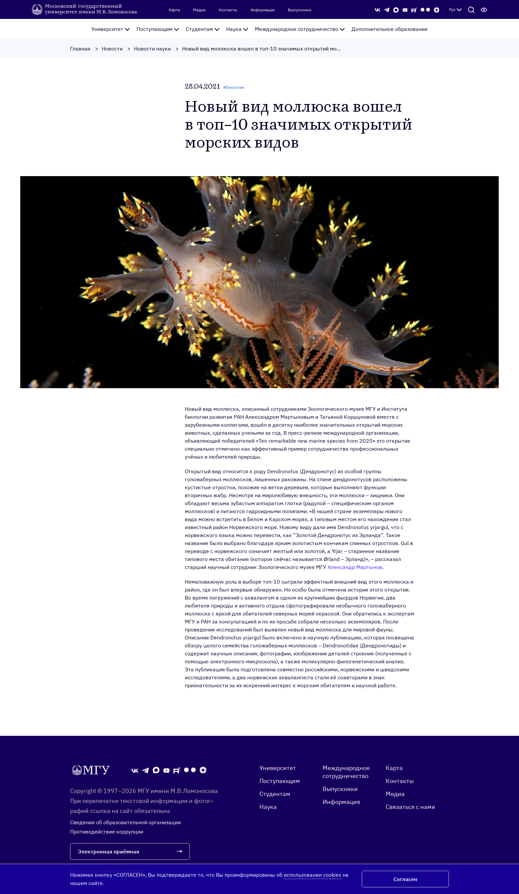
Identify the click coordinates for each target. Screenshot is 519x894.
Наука (237, 29)
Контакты (228, 10)
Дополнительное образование (390, 29)
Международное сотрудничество (300, 29)
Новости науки (152, 48)
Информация (262, 10)
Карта (174, 10)
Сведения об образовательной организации (125, 822)
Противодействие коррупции (106, 831)
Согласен (405, 879)
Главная (80, 48)
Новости (112, 48)
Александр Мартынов (355, 567)
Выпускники (299, 10)
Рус (455, 9)
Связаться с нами (410, 807)
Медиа (199, 10)
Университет (110, 29)
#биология (233, 87)
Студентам (203, 29)
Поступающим (158, 29)
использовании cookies (312, 874)
